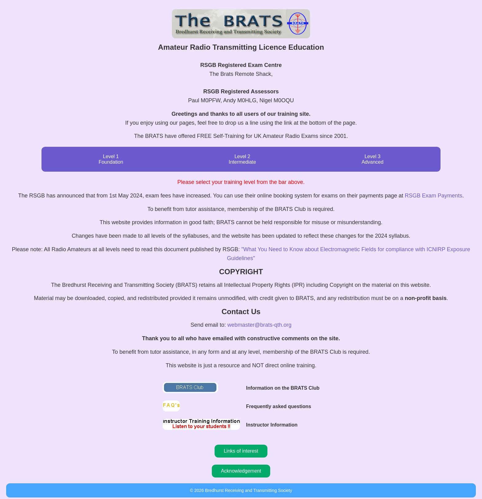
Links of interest (241, 451)
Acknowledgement (241, 471)
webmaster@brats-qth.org (259, 325)
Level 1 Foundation (111, 159)
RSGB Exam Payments (433, 196)
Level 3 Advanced (372, 159)
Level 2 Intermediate (242, 159)
